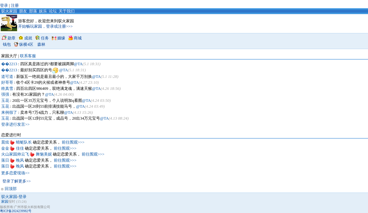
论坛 (53, 11)
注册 (15, 5)
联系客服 (28, 56)
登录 (4, 5)
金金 (5, 148)
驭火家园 (9, 11)
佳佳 (20, 148)
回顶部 (9, 188)
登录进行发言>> (15, 124)
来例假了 (9, 112)
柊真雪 (7, 88)
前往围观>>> (73, 142)
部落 (33, 11)
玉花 (5, 100)
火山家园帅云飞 (15, 154)
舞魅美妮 (44, 154)
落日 (5, 160)
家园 (4, 201)
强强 (5, 94)
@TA (78, 64)
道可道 (7, 76)
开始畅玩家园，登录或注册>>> (45, 26)
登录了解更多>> (16, 181)
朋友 (23, 11)
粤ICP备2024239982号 (15, 211)
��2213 (9, 64)
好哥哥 (7, 82)
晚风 (20, 160)
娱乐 (43, 11)
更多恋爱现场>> (15, 173)
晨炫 (5, 142)
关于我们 (67, 11)
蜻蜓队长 (24, 142)
